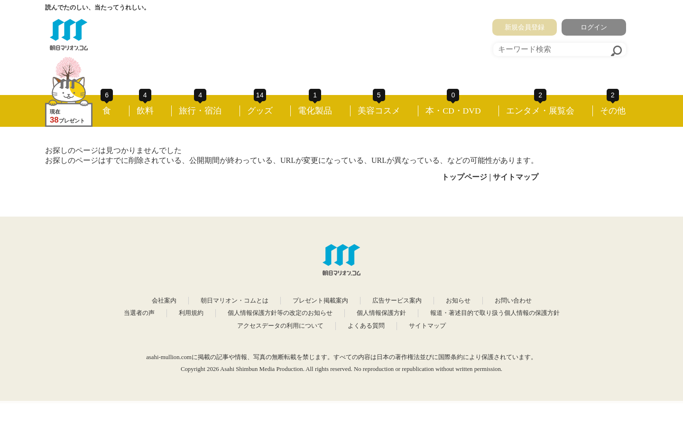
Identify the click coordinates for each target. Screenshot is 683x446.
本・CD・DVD (453, 110)
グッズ (260, 110)
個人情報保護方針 (381, 313)
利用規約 (191, 313)
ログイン (594, 27)
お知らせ (458, 300)
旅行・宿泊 (200, 110)
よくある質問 (366, 326)
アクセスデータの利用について (280, 326)
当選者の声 (139, 313)
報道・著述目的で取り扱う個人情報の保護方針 (495, 313)
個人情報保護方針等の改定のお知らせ (280, 313)
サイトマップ (515, 177)
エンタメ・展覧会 (540, 110)
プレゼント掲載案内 (320, 300)
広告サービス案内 (397, 300)
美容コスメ (379, 110)
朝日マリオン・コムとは (234, 300)
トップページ (464, 177)
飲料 (145, 110)
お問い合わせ (513, 300)
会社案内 (164, 300)
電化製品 (315, 110)
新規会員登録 (525, 27)
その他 (613, 110)
